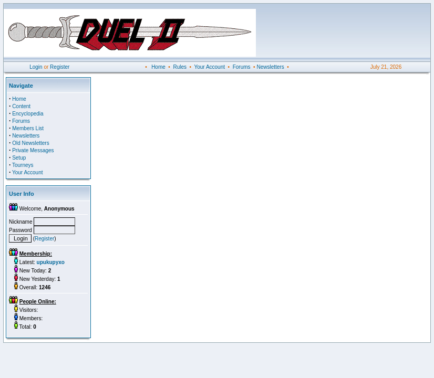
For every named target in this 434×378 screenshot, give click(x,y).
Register (59, 67)
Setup (19, 158)
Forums (242, 67)
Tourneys (23, 165)
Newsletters (270, 67)
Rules (180, 67)
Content (21, 106)
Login (35, 67)
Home (158, 67)
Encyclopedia (27, 114)
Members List (28, 128)
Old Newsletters (30, 143)
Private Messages (33, 150)
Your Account (209, 67)
